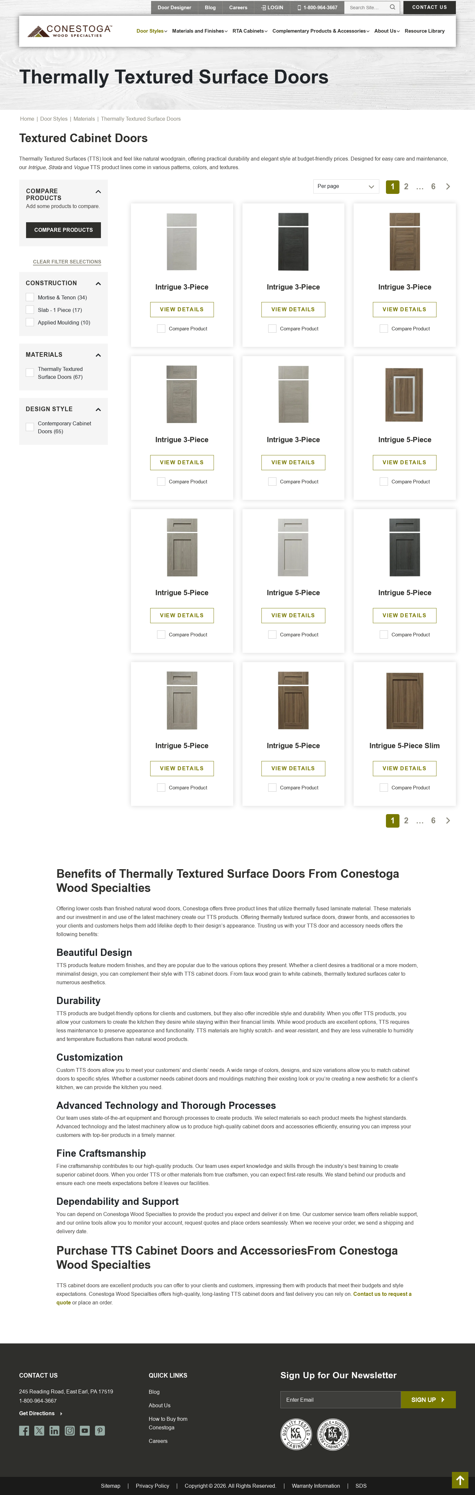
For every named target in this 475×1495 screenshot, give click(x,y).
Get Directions (41, 1413)
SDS (361, 1486)
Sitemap (110, 1486)
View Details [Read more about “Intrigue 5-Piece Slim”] (405, 768)
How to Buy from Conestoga (168, 1423)
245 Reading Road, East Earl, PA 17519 (66, 1391)
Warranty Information (316, 1486)
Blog (210, 7)
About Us (160, 1405)
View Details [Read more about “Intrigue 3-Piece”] (182, 309)
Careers (238, 7)
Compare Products (63, 230)
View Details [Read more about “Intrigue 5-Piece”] (405, 462)
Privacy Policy (152, 1486)
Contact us (429, 7)
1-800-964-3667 (38, 1401)
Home (27, 119)
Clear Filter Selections (67, 261)
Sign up (428, 1400)
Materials (84, 119)
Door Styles (54, 119)
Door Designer (174, 7)
